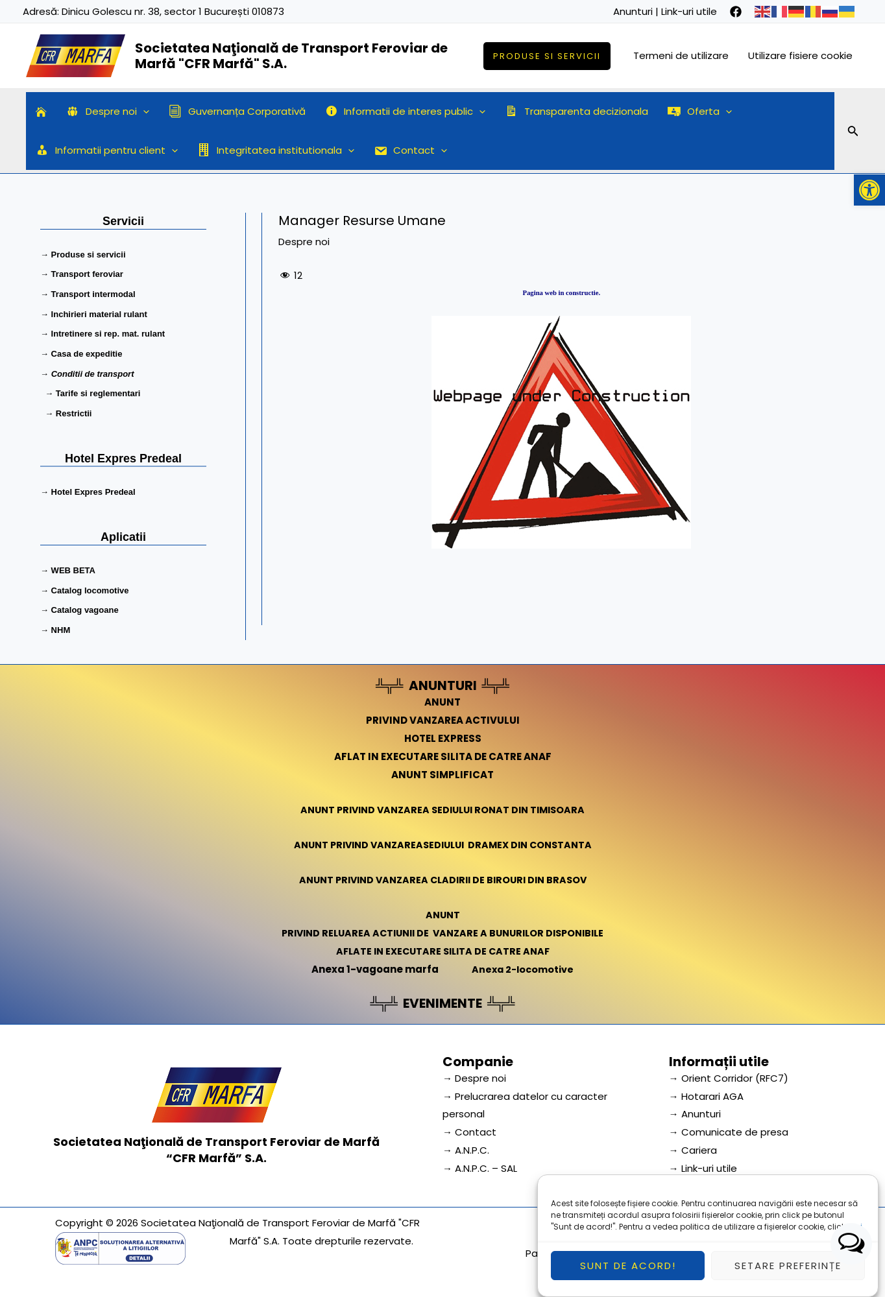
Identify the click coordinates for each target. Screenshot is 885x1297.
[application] (143, 111)
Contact (411, 150)
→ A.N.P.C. (465, 1144)
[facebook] (736, 12)
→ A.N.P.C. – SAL (479, 1162)
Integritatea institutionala (275, 150)
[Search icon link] (853, 133)
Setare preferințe (788, 1274)
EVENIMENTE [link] (442, 997)
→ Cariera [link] (693, 1144)
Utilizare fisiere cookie (800, 55)
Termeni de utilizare (681, 55)
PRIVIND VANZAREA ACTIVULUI (443, 714)
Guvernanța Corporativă (237, 111)
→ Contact (469, 1126)
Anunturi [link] (633, 11)
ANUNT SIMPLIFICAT (442, 768)
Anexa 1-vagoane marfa (373, 963)
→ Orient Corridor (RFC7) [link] (728, 1071)
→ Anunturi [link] (695, 1108)
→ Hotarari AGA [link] (706, 1090)
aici (854, 1235)
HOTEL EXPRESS (442, 732)
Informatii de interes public (405, 111)
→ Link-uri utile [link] (703, 1162)
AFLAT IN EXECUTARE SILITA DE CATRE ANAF (443, 750)
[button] (869, 190)
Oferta (700, 111)
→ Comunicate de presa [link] (728, 1126)
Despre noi (107, 111)
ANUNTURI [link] (443, 680)
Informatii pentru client (107, 150)
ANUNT (442, 696)
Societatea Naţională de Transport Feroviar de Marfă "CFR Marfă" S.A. (291, 56)
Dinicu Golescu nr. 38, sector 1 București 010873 (173, 11)
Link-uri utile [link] (689, 11)
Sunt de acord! (628, 1274)
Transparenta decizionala (576, 111)
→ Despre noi (474, 1071)
